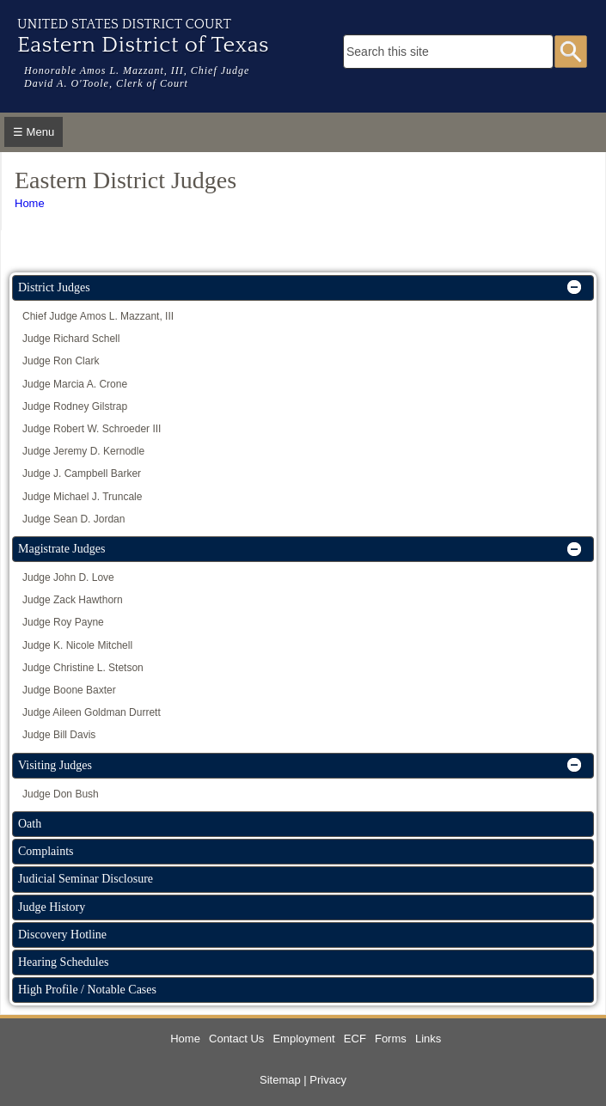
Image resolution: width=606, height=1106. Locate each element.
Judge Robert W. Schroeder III (91, 429)
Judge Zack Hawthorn (72, 600)
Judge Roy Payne (63, 622)
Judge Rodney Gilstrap (74, 406)
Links (428, 1038)
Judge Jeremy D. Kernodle (83, 451)
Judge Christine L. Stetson (83, 668)
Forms (391, 1038)
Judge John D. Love (68, 577)
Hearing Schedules (63, 962)
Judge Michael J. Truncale (82, 497)
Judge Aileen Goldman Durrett (91, 712)
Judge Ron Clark (60, 361)
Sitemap (280, 1079)
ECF (355, 1038)
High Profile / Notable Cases (87, 989)
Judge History (51, 907)
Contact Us (236, 1038)
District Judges (54, 287)
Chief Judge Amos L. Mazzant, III (98, 316)
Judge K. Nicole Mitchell (77, 645)
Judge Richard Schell (70, 339)
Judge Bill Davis (58, 735)
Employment (303, 1038)
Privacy (327, 1079)
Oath (29, 823)
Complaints (46, 851)
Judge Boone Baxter (69, 690)
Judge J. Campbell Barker (81, 473)
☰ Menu (33, 131)
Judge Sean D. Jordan (73, 519)
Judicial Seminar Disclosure (85, 878)
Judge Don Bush (60, 794)
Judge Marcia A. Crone (74, 384)
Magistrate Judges (61, 548)
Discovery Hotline (62, 934)
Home (30, 203)
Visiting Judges (55, 765)
